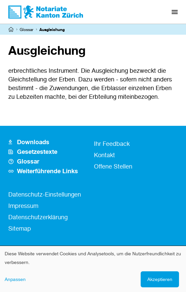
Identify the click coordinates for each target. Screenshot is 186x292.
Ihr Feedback (112, 143)
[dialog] (93, 269)
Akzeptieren (159, 279)
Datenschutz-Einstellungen (44, 194)
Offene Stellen (113, 166)
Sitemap (19, 228)
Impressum (23, 205)
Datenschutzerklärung (38, 217)
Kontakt (104, 155)
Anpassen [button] (15, 279)
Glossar (26, 29)
